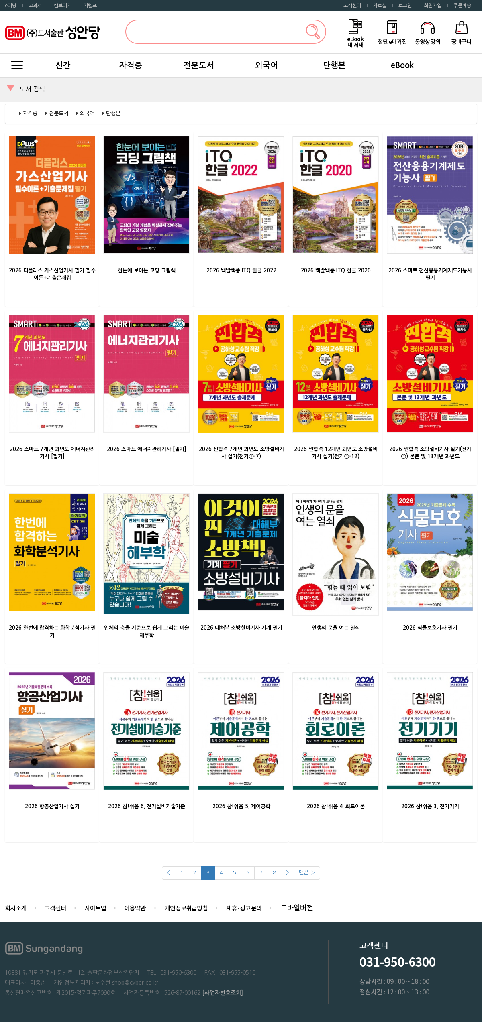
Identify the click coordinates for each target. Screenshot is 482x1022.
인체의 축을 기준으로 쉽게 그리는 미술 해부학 (146, 631)
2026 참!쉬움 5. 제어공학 (241, 806)
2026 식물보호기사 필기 (430, 627)
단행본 (334, 65)
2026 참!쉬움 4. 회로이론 (336, 806)
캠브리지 (62, 5)
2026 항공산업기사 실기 (52, 806)
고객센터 (352, 5)
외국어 (266, 65)
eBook (402, 65)
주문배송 (462, 5)
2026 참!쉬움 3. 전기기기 (430, 806)
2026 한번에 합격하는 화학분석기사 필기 (52, 631)
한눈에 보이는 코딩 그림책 (147, 270)
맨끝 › (307, 872)
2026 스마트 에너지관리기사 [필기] (146, 449)
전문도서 (199, 65)
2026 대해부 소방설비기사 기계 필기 (241, 627)
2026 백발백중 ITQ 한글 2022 (241, 270)
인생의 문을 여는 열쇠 (336, 627)
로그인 (405, 5)
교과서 (35, 5)
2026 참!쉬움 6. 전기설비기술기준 (146, 806)
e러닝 (10, 5)
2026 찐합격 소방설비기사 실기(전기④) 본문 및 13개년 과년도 (430, 453)
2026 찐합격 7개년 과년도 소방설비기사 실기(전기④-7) (241, 453)
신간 (63, 65)
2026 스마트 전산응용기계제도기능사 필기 (430, 274)
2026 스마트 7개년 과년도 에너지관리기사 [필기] (52, 453)
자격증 (130, 65)
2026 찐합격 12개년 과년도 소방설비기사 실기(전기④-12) (336, 453)
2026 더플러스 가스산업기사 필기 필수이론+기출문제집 (52, 274)
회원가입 (432, 5)
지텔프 (90, 5)
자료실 (379, 5)
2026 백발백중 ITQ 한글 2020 (336, 270)
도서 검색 (32, 89)
